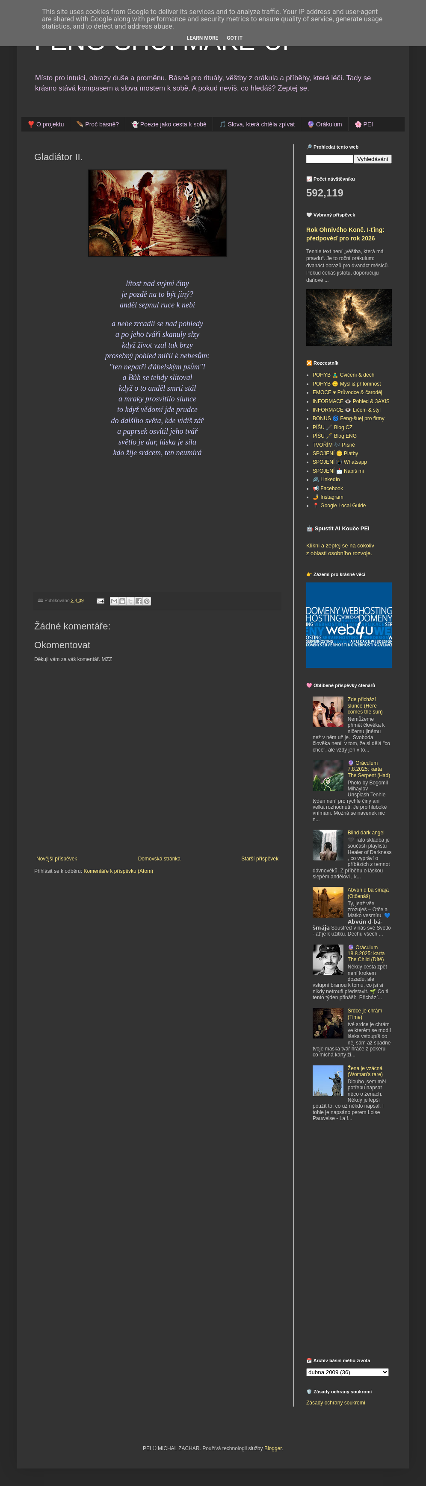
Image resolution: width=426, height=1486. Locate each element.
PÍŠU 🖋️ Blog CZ (332, 427)
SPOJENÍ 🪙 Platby (335, 453)
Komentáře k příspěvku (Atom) (118, 871)
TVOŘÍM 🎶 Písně (334, 445)
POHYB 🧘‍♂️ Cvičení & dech (343, 375)
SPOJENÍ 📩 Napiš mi (338, 471)
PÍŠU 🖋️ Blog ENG (335, 436)
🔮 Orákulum (324, 124)
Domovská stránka (159, 859)
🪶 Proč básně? (97, 124)
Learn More (203, 38)
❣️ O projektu (45, 124)
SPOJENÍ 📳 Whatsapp (340, 462)
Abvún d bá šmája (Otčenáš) (368, 893)
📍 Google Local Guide (339, 506)
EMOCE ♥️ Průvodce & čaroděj (347, 392)
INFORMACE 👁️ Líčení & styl (347, 410)
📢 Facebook (328, 488)
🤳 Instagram (328, 497)
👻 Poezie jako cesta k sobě (169, 124)
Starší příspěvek (259, 859)
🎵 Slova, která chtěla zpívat (257, 124)
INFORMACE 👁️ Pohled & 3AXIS (351, 401)
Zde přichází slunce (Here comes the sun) (365, 705)
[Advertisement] (349, 1302)
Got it (235, 38)
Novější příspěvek (56, 859)
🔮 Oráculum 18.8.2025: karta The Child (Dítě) (366, 954)
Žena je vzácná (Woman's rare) (365, 1071)
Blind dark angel (366, 833)
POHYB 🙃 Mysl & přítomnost (347, 384)
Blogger (273, 1448)
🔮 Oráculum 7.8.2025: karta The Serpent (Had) (369, 769)
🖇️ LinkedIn (326, 480)
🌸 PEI (364, 124)
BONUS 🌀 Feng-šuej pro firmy (349, 418)
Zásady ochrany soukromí (335, 1403)
